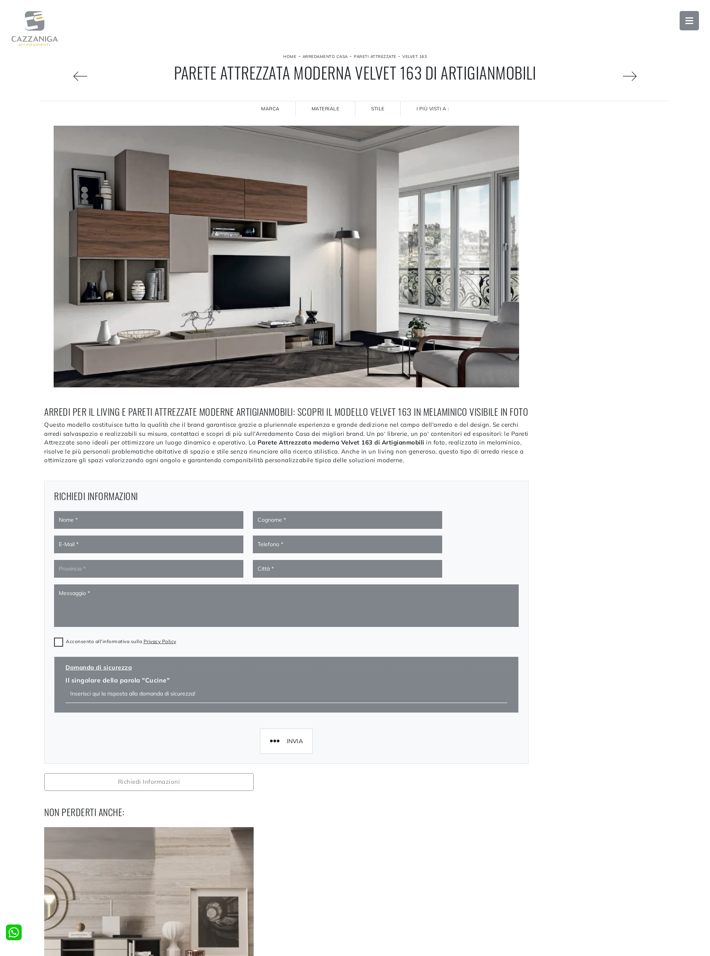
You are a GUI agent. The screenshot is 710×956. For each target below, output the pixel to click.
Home (289, 56)
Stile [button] (378, 109)
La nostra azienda (225, 947)
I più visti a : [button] (433, 109)
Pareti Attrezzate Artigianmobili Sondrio (592, 868)
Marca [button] (270, 109)
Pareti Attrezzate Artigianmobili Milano (592, 833)
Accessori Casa (537, 947)
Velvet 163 (414, 56)
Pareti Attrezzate (375, 56)
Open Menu (688, 22)
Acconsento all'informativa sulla (121, 637)
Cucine (368, 947)
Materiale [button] (326, 109)
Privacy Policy (160, 637)
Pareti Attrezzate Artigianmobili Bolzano (591, 885)
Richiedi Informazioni (592, 134)
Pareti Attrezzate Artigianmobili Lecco (591, 850)
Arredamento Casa (325, 56)
